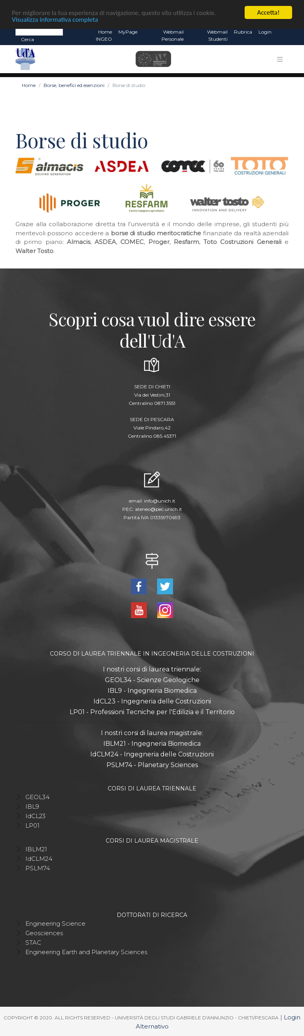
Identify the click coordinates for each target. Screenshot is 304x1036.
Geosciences (44, 933)
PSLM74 (37, 868)
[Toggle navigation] (280, 58)
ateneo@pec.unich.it (158, 509)
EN (282, 32)
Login (265, 32)
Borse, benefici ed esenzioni (74, 85)
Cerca (27, 39)
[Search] (39, 32)
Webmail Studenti (217, 35)
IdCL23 (35, 816)
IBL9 (32, 806)
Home (29, 85)
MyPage (127, 32)
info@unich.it (159, 501)
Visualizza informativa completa (55, 19)
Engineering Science (55, 923)
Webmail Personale (173, 35)
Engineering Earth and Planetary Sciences (86, 952)
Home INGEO (104, 35)
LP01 (32, 825)
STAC (33, 942)
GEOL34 (37, 797)
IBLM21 (36, 849)
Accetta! (268, 12)
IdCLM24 (38, 858)
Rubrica (243, 32)
